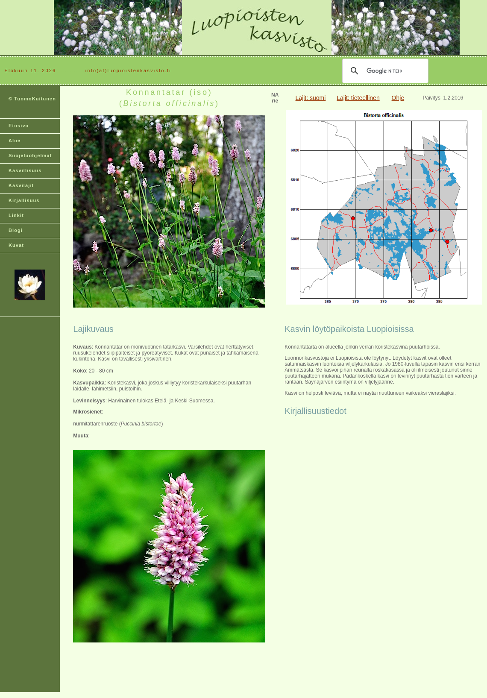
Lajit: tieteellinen (358, 97)
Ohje (398, 97)
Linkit (16, 215)
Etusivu (19, 125)
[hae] (384, 71)
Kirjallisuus (24, 200)
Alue (15, 140)
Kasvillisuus (25, 170)
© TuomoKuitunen (32, 98)
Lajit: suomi (311, 97)
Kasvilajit (21, 185)
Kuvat (16, 245)
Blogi (16, 230)
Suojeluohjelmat (30, 155)
